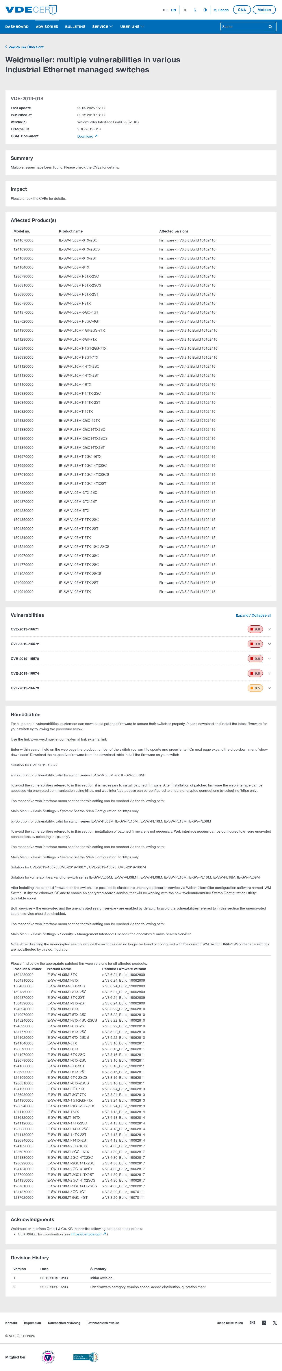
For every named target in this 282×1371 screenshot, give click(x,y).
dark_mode (195, 10)
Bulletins (75, 26)
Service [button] (100, 26)
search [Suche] (270, 26)
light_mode (185, 10)
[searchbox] (242, 26)
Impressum (32, 1323)
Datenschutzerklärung (64, 1323)
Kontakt (11, 1323)
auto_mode (205, 10)
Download (85, 136)
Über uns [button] (129, 26)
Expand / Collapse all (253, 615)
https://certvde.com (86, 1234)
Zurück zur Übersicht (26, 47)
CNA (242, 9)
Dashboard (17, 26)
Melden (264, 9)
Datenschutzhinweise (103, 1323)
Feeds (222, 10)
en (173, 10)
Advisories (47, 26)
